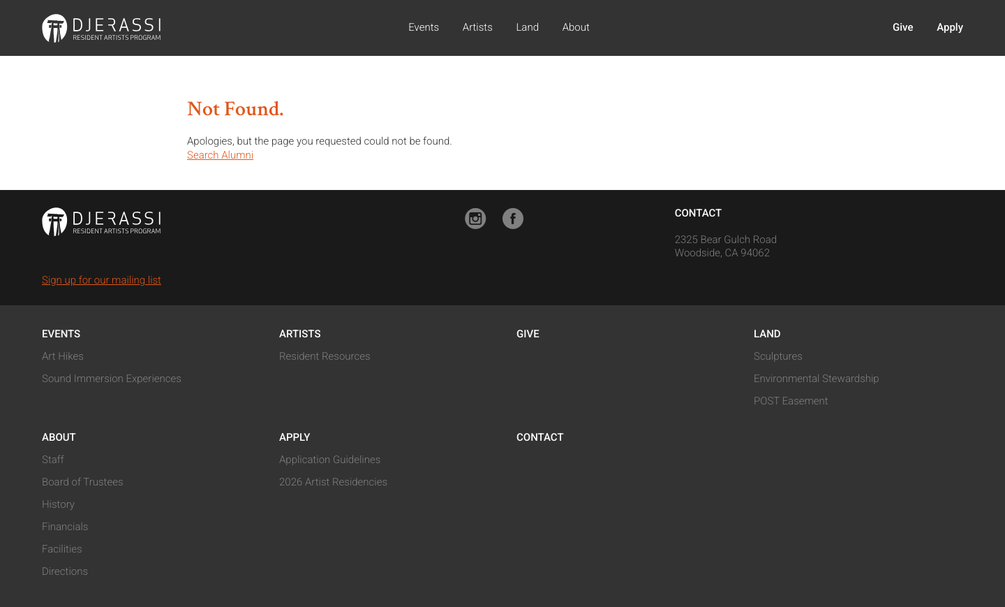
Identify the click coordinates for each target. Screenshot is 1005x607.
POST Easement (791, 401)
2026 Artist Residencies (333, 482)
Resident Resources (325, 356)
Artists (478, 27)
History (58, 504)
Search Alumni (220, 155)
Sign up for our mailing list (101, 280)
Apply (950, 27)
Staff (53, 459)
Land (527, 27)
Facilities (62, 549)
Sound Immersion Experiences (111, 378)
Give (903, 27)
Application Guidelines (329, 459)
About (576, 27)
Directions (65, 571)
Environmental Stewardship (816, 378)
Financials (65, 526)
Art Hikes (63, 356)
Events (423, 27)
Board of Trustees (83, 482)
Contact (698, 213)
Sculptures (778, 356)
